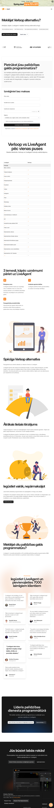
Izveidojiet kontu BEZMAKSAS (22, 125)
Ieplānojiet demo (41, 762)
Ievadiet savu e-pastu (9, 102)
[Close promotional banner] (52, 2)
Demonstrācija (40, 722)
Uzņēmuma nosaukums (9, 108)
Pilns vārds (6, 96)
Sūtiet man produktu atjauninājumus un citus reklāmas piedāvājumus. (19, 121)
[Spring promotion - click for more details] (27, 3)
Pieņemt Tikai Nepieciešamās (21, 800)
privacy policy (16, 797)
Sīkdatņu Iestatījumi (9, 803)
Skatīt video (24, 34)
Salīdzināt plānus (8, 501)
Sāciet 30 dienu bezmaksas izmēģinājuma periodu (21, 722)
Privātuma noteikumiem (34, 128)
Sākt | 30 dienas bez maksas (10, 34)
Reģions (6, 115)
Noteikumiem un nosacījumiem (21, 128)
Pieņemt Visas (7, 800)
